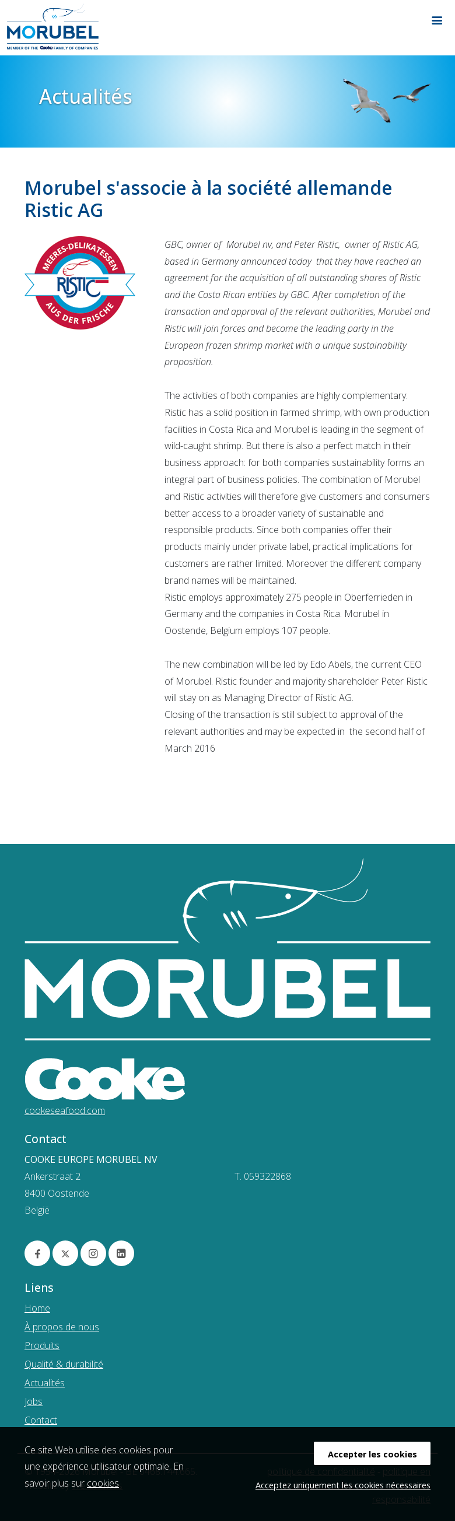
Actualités (44, 1382)
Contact (40, 1420)
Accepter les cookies (372, 1454)
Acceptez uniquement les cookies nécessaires (343, 1485)
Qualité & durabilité (63, 1364)
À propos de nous (61, 1326)
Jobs (33, 1401)
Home (37, 1308)
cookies (103, 1483)
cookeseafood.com (64, 1110)
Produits (42, 1345)
